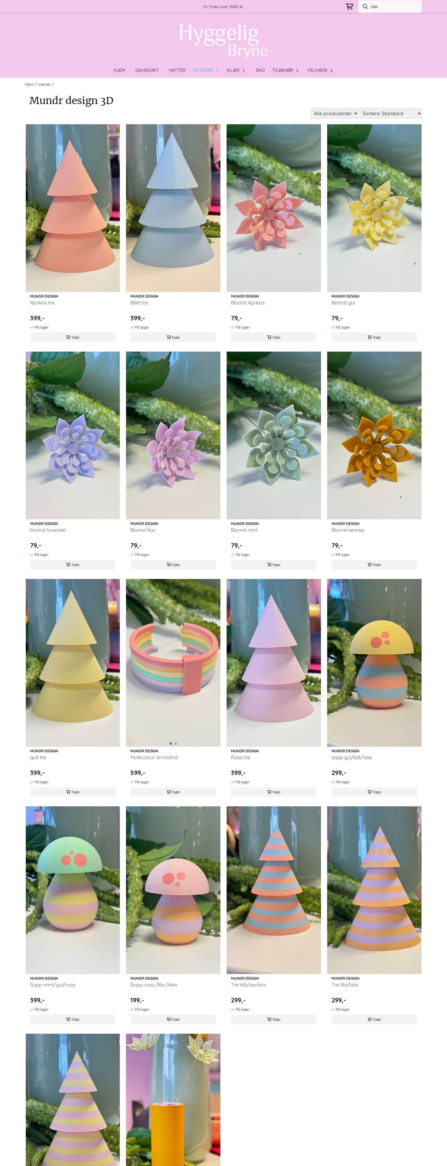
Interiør (45, 84)
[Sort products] (391, 113)
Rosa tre (240, 757)
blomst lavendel (48, 530)
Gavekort (147, 70)
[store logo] (223, 42)
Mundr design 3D (69, 84)
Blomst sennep (348, 530)
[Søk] (390, 6)
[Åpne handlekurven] (349, 6)
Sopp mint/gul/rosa (52, 985)
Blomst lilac (143, 530)
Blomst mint (244, 530)
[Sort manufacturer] (335, 113)
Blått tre (139, 302)
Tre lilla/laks (345, 985)
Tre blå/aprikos (248, 985)
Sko (260, 70)
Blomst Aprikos (247, 302)
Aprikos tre (42, 302)
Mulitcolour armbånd (154, 757)
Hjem (30, 84)
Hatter (177, 70)
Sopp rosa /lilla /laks (153, 985)
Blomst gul (343, 302)
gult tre (38, 757)
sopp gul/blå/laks (352, 757)
